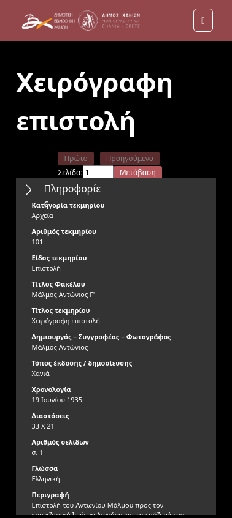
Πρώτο (75, 158)
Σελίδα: (70, 172)
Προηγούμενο (129, 158)
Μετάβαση (138, 172)
